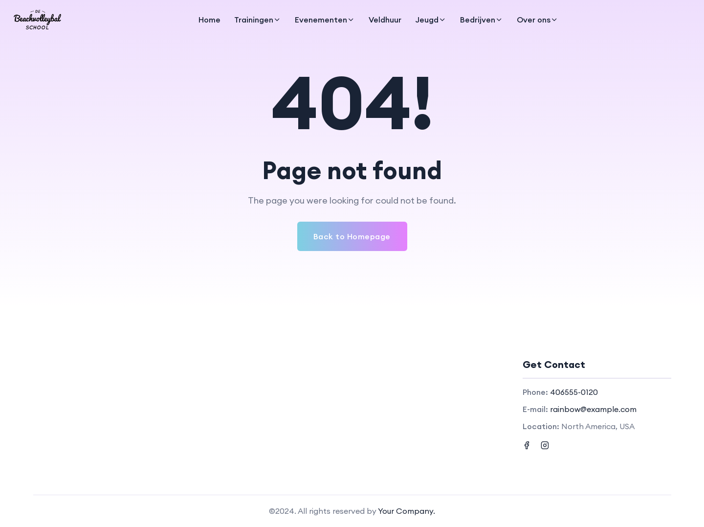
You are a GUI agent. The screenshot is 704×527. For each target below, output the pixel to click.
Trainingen (253, 19)
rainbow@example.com (593, 409)
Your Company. (406, 511)
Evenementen (321, 19)
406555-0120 (574, 392)
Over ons (533, 19)
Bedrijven (477, 19)
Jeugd (427, 19)
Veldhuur (385, 19)
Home (209, 19)
